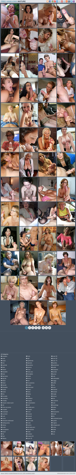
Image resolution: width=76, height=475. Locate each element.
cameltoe (4, 398)
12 (43, 327)
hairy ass (29, 371)
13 (46, 327)
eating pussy (5, 423)
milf (28, 405)
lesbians (29, 398)
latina (28, 394)
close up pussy (6, 407)
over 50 (54, 356)
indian (28, 385)
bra (2, 394)
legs (28, 396)
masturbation (30, 403)
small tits (54, 400)
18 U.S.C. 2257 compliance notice (26, 473)
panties (54, 363)
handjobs (29, 374)
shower (54, 391)
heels (28, 376)
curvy (3, 418)
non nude (29, 420)
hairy (28, 369)
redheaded (55, 378)
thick (53, 409)
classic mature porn (7, 403)
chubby (4, 400)
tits (53, 416)
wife (53, 431)
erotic (3, 427)
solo (53, 403)
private (54, 371)
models (29, 409)
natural (29, 416)
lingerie (29, 400)
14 (49, 327)
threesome (55, 411)
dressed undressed (7, 420)
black (3, 383)
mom (28, 411)
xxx (53, 434)
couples (4, 409)
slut (53, 398)
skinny (54, 396)
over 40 (29, 438)
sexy (53, 387)
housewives (30, 383)
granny (29, 367)
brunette (4, 396)
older (28, 431)
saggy (53, 380)
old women (30, 429)
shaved (54, 389)
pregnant (54, 369)
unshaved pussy (56, 418)
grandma (29, 365)
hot (28, 380)
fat (2, 434)
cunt (3, 416)
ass (3, 363)
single (53, 394)
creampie (4, 411)
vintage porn (55, 425)
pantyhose (55, 365)
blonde (3, 385)
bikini (3, 380)
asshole (4, 365)
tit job (53, 414)
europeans (5, 429)
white (53, 429)
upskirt (54, 420)
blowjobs (4, 387)
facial (3, 431)
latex (28, 391)
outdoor (29, 434)
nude (28, 423)
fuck (28, 356)
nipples (29, 418)
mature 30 (29, 436)
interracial (29, 387)
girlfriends (29, 360)
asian (3, 360)
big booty (4, 376)
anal (3, 358)
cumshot (4, 414)
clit (2, 405)
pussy (53, 374)
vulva (53, 427)
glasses (29, 363)
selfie (53, 383)
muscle (29, 414)
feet (3, 436)
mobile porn (30, 407)
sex (53, 385)
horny (28, 378)
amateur (4, 356)
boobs (3, 389)
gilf (27, 358)
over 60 (54, 358)
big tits (3, 378)
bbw (3, 367)
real (53, 376)
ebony (3, 425)
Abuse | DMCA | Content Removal (9, 473)
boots (3, 391)
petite (53, 367)
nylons (28, 425)
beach (3, 369)
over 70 (54, 360)
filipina (3, 438)
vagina (54, 423)
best (3, 374)
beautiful (4, 371)
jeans (28, 389)
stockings (54, 405)
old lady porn (30, 427)
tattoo (53, 407)
